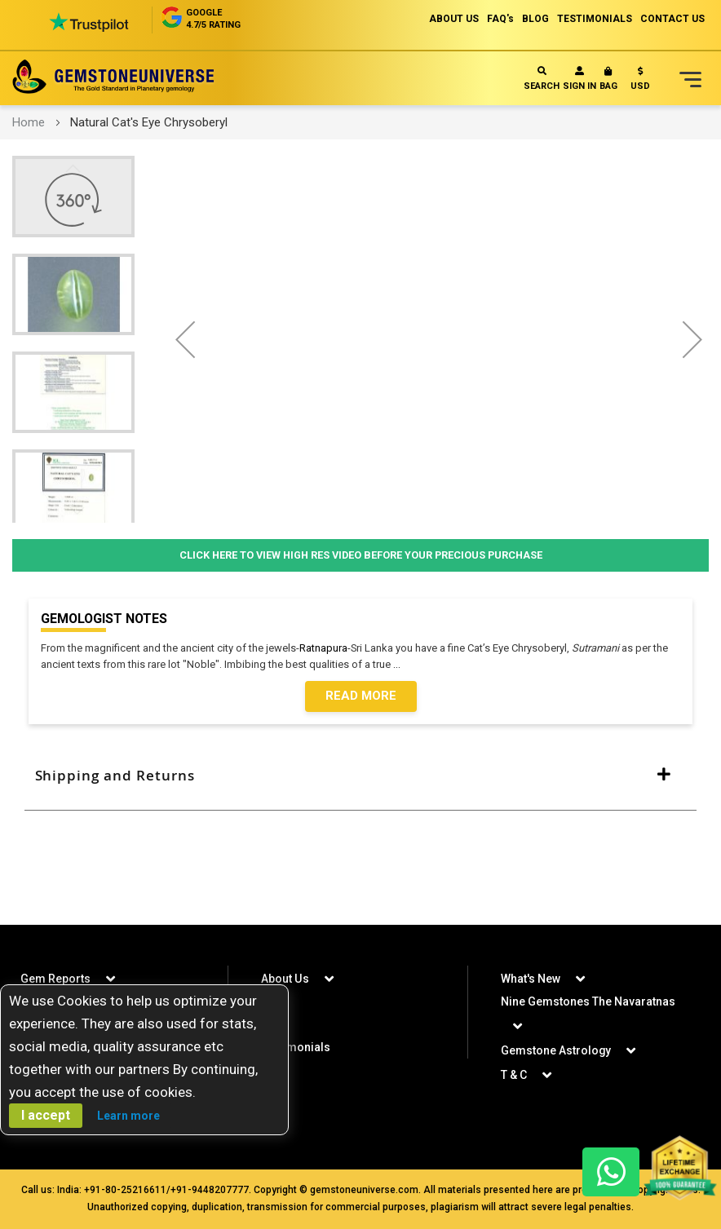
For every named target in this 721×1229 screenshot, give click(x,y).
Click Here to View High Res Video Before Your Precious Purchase (360, 555)
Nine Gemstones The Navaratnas (588, 1001)
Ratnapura (323, 648)
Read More (360, 696)
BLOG (535, 18)
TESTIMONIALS (594, 18)
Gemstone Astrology (556, 1050)
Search (542, 78)
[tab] (360, 775)
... (399, 664)
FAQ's (500, 18)
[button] (640, 82)
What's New (530, 978)
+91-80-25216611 (125, 1190)
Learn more (128, 1115)
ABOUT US (454, 18)
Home (28, 122)
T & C (514, 1074)
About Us (284, 978)
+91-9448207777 (209, 1190)
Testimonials (295, 1047)
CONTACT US (672, 18)
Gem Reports (55, 978)
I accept (45, 1115)
